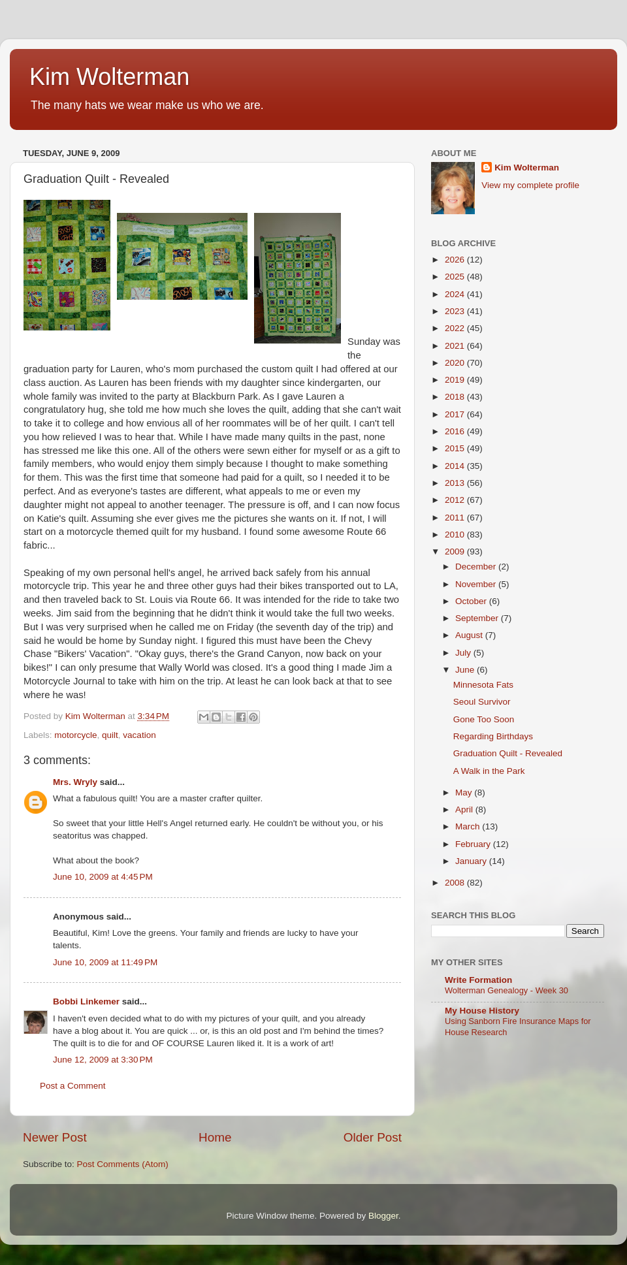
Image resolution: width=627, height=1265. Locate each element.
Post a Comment (73, 1086)
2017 (456, 414)
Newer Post (55, 1137)
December (476, 566)
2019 (456, 380)
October (472, 601)
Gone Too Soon (484, 719)
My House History (482, 1011)
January (472, 861)
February (474, 844)
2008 (456, 883)
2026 (456, 259)
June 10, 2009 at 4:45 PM (103, 877)
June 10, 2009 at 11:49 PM (105, 962)
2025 (456, 276)
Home (215, 1137)
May (464, 792)
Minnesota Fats (483, 685)
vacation (139, 735)
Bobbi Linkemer (86, 1001)
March (468, 826)
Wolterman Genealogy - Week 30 (506, 990)
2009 (456, 551)
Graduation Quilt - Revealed (507, 753)
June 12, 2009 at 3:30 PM (103, 1060)
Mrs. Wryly (75, 782)
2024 (456, 294)
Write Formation (478, 980)
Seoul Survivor (482, 702)
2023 (456, 311)
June (466, 670)
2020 (456, 363)
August (470, 635)
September (478, 618)
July (464, 653)
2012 (456, 500)
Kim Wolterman (109, 76)
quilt (110, 735)
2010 (456, 534)
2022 (456, 328)
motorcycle (75, 735)
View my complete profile (530, 185)
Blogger (383, 1216)
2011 (456, 517)
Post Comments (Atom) (123, 1164)
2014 (456, 466)
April (465, 809)
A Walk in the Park (489, 771)
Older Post (373, 1137)
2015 (456, 448)
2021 (456, 346)
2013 (456, 483)
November (476, 584)
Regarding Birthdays (493, 736)
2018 (456, 397)
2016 (456, 431)
